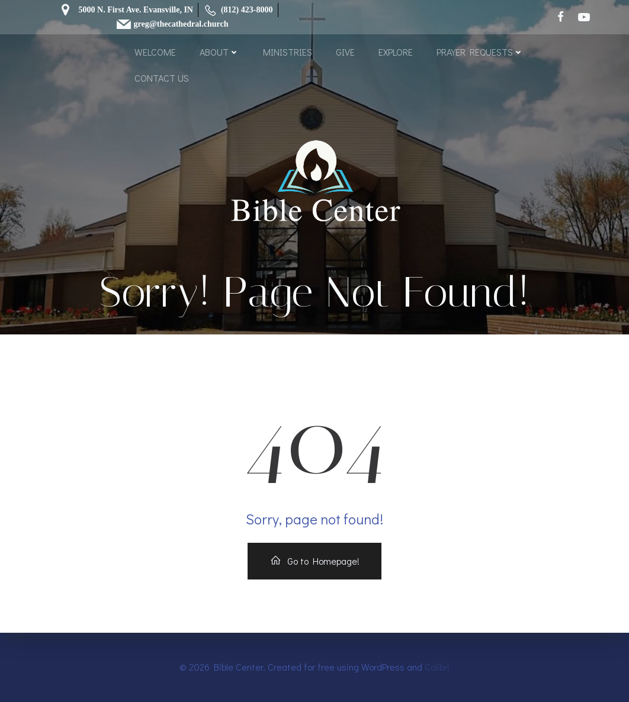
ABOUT (219, 52)
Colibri (437, 667)
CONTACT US (161, 78)
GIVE (345, 52)
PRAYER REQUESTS (480, 52)
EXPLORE (395, 52)
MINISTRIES (287, 52)
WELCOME (155, 52)
